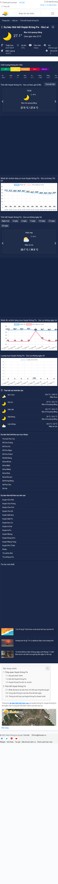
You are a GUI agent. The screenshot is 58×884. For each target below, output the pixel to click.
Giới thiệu (10, 742)
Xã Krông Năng (8, 481)
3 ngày (15, 221)
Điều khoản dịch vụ (29, 742)
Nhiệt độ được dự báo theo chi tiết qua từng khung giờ (29, 690)
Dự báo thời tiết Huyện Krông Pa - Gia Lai (26, 27)
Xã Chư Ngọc (7, 450)
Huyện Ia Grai (7, 526)
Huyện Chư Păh (8, 500)
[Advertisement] (29, 145)
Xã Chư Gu (6, 446)
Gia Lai (14, 20)
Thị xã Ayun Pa (8, 557)
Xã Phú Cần (6, 485)
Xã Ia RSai (6, 473)
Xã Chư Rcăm (7, 454)
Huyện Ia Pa (6, 530)
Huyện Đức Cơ (7, 523)
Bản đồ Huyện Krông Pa (17, 679)
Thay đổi (5, 6)
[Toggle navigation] (52, 13)
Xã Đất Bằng (7, 458)
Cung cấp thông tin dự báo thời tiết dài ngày (25, 693)
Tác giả (17, 742)
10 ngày (42, 221)
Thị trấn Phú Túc (8, 439)
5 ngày (24, 221)
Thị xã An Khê (7, 553)
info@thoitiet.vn (39, 735)
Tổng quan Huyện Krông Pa (16, 672)
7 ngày (32, 221)
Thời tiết (26, 735)
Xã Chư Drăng (7, 443)
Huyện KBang (7, 534)
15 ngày (52, 221)
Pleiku (4, 549)
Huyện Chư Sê (7, 511)
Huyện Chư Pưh (8, 507)
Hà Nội (22, 2)
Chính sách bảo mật (44, 742)
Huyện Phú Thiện (8, 545)
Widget (2, 742)
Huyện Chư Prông (9, 504)
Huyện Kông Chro (8, 538)
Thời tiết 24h (50, 84)
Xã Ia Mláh (6, 465)
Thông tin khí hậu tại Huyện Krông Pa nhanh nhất (27, 696)
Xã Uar (4, 488)
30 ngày (5, 226)
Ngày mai (5, 221)
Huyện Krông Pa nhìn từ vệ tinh (20, 682)
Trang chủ (6, 20)
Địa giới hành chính (16, 676)
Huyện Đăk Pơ (7, 519)
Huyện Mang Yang (9, 542)
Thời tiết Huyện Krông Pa (15, 686)
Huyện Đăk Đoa (8, 515)
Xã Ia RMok (6, 469)
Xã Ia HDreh (6, 462)
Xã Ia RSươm (7, 477)
